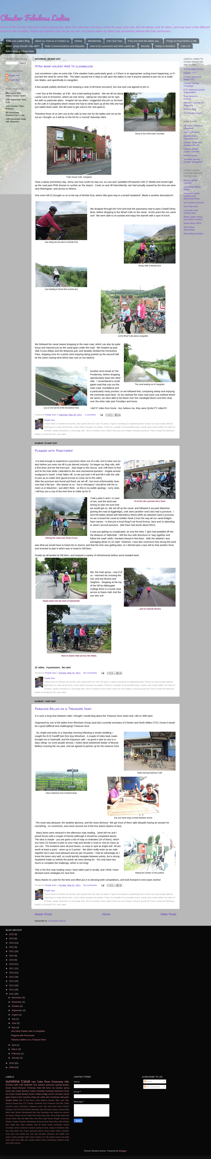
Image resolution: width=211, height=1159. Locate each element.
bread (44, 1125)
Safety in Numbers (165, 46)
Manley (25, 1094)
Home (106, 914)
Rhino (14, 1119)
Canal (25, 1081)
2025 (12, 934)
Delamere (58, 1091)
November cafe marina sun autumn (55, 1112)
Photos (18, 1115)
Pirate (38, 1115)
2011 (12, 994)
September (17, 1010)
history (14, 1097)
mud (17, 1134)
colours (16, 1128)
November (17, 1002)
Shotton (9, 1122)
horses (46, 1131)
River (47, 1081)
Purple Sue (14, 75)
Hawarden (35, 1109)
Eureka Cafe (12, 1085)
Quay (43, 1115)
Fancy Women (63, 1106)
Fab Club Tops (114, 40)
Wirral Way (53, 1122)
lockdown (65, 1131)
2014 (12, 981)
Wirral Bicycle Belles (193, 233)
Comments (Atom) (57, 921)
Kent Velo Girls (191, 206)
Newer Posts (43, 914)
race (67, 1134)
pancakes (42, 1134)
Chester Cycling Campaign (191, 84)
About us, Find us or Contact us (52, 40)
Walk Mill (41, 1088)
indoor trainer (55, 1131)
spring (66, 1088)
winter (12, 1143)
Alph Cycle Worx (192, 132)
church (51, 1094)
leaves (66, 1085)
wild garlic (64, 1097)
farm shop (10, 1131)
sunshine (13, 1081)
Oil (7, 1115)
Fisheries (9, 1109)
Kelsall (18, 1094)
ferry (21, 1131)
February (16, 1053)
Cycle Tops (42, 1106)
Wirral (46, 1122)
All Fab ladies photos (194, 69)
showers (38, 1137)
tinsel (13, 1140)
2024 (12, 938)
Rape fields (60, 1115)
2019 (12, 960)
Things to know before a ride (181, 40)
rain (33, 1081)
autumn (41, 1085)
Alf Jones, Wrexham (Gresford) (193, 126)
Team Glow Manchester (189, 228)
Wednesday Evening (35, 1122)
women (17, 1143)
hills (67, 1081)
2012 (12, 989)
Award (14, 1088)
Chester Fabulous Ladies (35, 18)
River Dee (34, 1119)
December (17, 997)
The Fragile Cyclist (193, 113)
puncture (50, 1085)
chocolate (9, 1128)
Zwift (60, 1122)
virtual (43, 1140)
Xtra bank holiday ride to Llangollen (64, 66)
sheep (32, 1137)
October (16, 1006)
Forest (66, 1091)
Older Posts (168, 914)
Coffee (66, 1103)
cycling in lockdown (56, 1128)
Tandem (15, 1122)
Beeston (52, 1100)
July (14, 1019)
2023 (12, 943)
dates (67, 1128)
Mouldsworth (27, 1112)
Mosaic (18, 1112)
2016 (12, 972)
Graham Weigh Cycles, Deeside (191, 150)
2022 (12, 947)
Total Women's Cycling (191, 97)
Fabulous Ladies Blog (18, 40)
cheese (66, 1125)
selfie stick (45, 1097)
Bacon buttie (35, 1100)
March (15, 1049)
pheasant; (51, 1134)
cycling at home (42, 1128)
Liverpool (61, 1109)
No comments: (90, 673)
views (8, 1091)
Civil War (59, 1103)
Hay (41, 1109)
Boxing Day (17, 1103)
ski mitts (45, 1137)
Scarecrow (65, 1119)
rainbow (59, 1088)
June (14, 1023)
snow (8, 1088)
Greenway (57, 1081)
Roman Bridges (54, 1119)
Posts (148, 1081)
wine (7, 1143)
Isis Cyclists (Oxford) (194, 202)
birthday (66, 1122)
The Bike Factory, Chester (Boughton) (193, 160)
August (15, 1014)
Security (145, 46)
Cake (40, 1081)
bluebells (29, 1125)
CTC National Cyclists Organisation (194, 91)
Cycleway (49, 1091)
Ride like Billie (23, 1119)
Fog (14, 1109)
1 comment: (91, 415)
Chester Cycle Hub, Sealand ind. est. (193, 143)
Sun (35, 1085)
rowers (8, 1137)
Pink (34, 1115)
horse (20, 1097)
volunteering (51, 1140)
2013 (12, 985)
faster (17, 1131)
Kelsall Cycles (190, 155)
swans (58, 1137)
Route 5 (32, 1094)
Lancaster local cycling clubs (191, 211)
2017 (12, 968)
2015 (12, 977)
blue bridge (10, 1125)
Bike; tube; (60, 1100)
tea (63, 1137)
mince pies (10, 1134)
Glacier (28, 1109)
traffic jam (24, 1140)
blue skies (20, 1125)
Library (54, 1109)
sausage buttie (23, 1137)
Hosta (49, 1109)
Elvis (54, 1106)
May (14, 1027)
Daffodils (28, 1085)
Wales (38, 1094)
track (17, 1140)
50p (27, 1100)
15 (24, 1100)
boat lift (37, 1125)
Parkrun (11, 1115)
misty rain (35, 1097)
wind (13, 1091)
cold (56, 1094)
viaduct (37, 1140)
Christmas (31, 1088)
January (16, 1058)
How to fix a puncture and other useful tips (112, 46)
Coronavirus (23, 1106)
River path (43, 1119)
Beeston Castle (28, 1091)
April (14, 1045)
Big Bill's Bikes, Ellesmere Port (191, 137)
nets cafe (34, 1134)
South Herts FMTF (192, 223)
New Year (36, 1112)
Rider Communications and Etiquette (64, 46)
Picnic (23, 1115)
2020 (12, 955)
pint (57, 1134)
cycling (58, 1085)
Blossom (22, 1088)
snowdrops (55, 1097)
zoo (20, 1100)
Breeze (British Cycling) (191, 181)
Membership (94, 40)
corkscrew (24, 1128)
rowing (14, 1137)
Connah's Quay (12, 1106)
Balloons (44, 1100)
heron (48, 1088)
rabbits (62, 1134)
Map (67, 1109)
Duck (50, 1106)
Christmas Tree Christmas (44, 1103)
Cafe (21, 1085)
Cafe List (185, 46)
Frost (19, 1109)
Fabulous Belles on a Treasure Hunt (63, 708)
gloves (40, 1131)
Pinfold (29, 1115)
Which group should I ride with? (22, 46)
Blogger (122, 1151)
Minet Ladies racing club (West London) (193, 218)
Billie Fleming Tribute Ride (20, 51)
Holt (44, 1109)
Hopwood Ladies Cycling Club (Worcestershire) (192, 196)
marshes (27, 1097)
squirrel (52, 1137)
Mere (13, 1112)
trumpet (31, 1140)
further (26, 1131)
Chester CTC (190, 73)
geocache (34, 1131)
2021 (12, 951)
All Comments (152, 1087)
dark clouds (64, 1094)
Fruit (23, 1109)
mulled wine (24, 1134)
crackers (32, 1128)
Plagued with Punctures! (54, 450)
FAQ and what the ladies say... (144, 40)
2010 (12, 1063)
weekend (60, 1140)
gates (8, 1097)
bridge (45, 1094)
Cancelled (40, 1091)
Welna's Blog (190, 109)
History (78, 40)
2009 (12, 1067)
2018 (12, 964)
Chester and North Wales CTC (192, 78)
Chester (30, 1103)
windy (67, 1140)
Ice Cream (10, 1094)
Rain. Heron (51, 1115)
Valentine (22, 1122)
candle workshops (54, 1125)
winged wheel (12, 1100)
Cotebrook (33, 1106)
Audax (18, 1091)
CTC (25, 1103)
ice (53, 1088)
